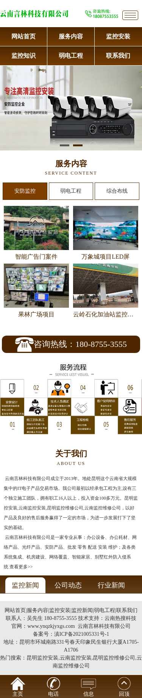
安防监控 (25, 191)
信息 (88, 687)
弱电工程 (71, 55)
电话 (53, 687)
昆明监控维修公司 (114, 658)
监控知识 (23, 55)
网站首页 (23, 36)
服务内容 (71, 36)
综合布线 (117, 191)
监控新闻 (82, 610)
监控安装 (118, 36)
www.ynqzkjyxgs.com (51, 626)
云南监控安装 (76, 658)
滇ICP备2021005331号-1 (81, 634)
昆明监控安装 (42, 658)
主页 (17, 687)
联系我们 (118, 55)
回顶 (124, 687)
